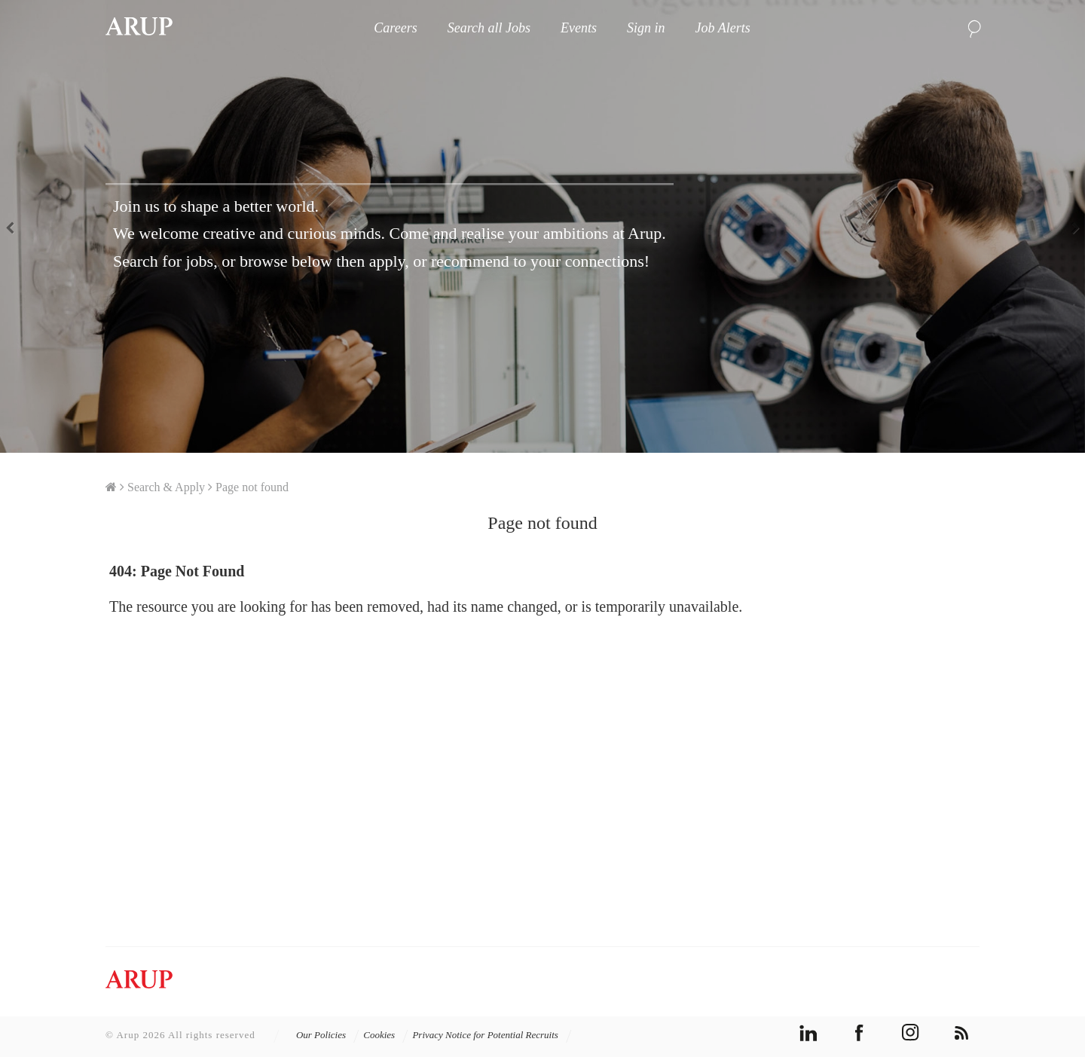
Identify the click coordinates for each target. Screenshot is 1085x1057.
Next (1070, 227)
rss (961, 1032)
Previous (15, 227)
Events (579, 27)
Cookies (385, 1034)
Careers (395, 27)
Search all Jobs (489, 27)
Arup (139, 27)
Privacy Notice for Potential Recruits (492, 1034)
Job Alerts (722, 27)
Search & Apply (166, 487)
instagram (910, 1032)
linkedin (808, 1032)
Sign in (646, 27)
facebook (859, 1032)
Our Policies (327, 1034)
